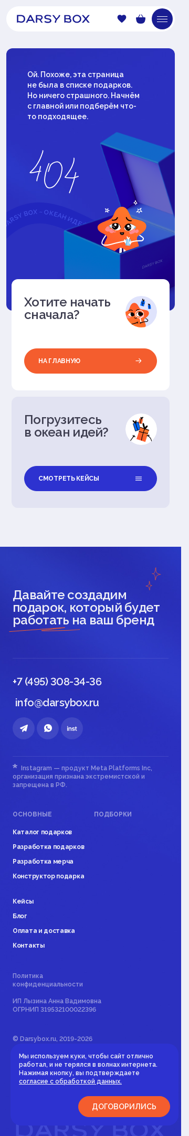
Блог (20, 916)
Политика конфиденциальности (48, 980)
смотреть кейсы (90, 478)
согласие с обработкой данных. (70, 1081)
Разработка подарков (48, 847)
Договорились (124, 1106)
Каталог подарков (42, 832)
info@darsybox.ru (57, 702)
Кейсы (23, 901)
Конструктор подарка (48, 876)
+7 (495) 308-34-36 (57, 681)
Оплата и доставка (44, 931)
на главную (90, 361)
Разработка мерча (43, 861)
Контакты (29, 945)
